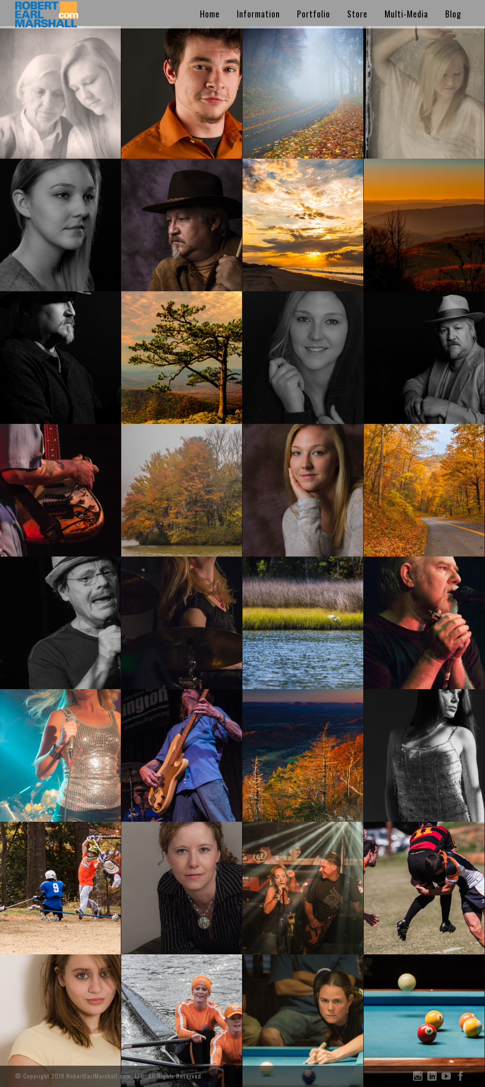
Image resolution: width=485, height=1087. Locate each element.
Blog (453, 14)
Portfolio (313, 14)
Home (210, 14)
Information (258, 14)
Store (357, 14)
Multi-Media (406, 14)
